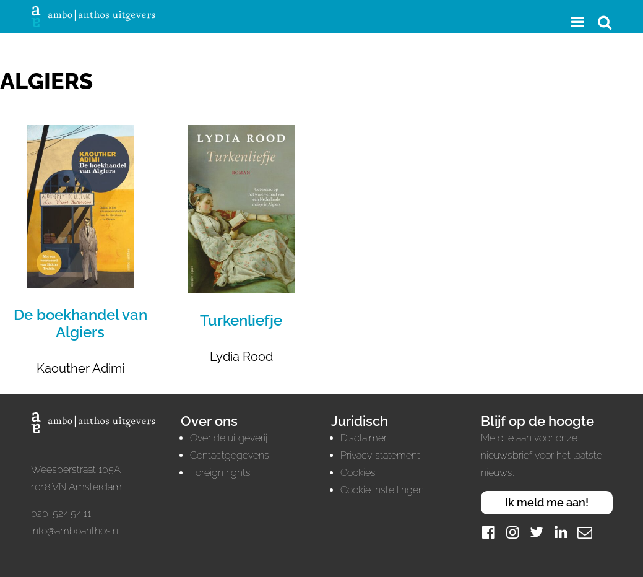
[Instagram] (512, 532)
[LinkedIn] (560, 532)
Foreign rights (220, 473)
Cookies (358, 473)
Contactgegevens (229, 455)
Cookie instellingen (382, 490)
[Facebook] (488, 532)
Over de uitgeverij (228, 438)
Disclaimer (363, 438)
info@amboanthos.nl (76, 531)
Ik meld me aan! (547, 502)
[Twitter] (536, 532)
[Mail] (584, 532)
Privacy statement (380, 455)
